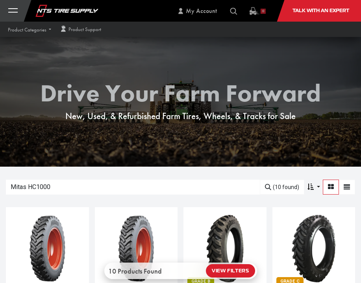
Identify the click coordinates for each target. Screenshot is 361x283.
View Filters (230, 271)
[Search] (282, 187)
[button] (29, 29)
